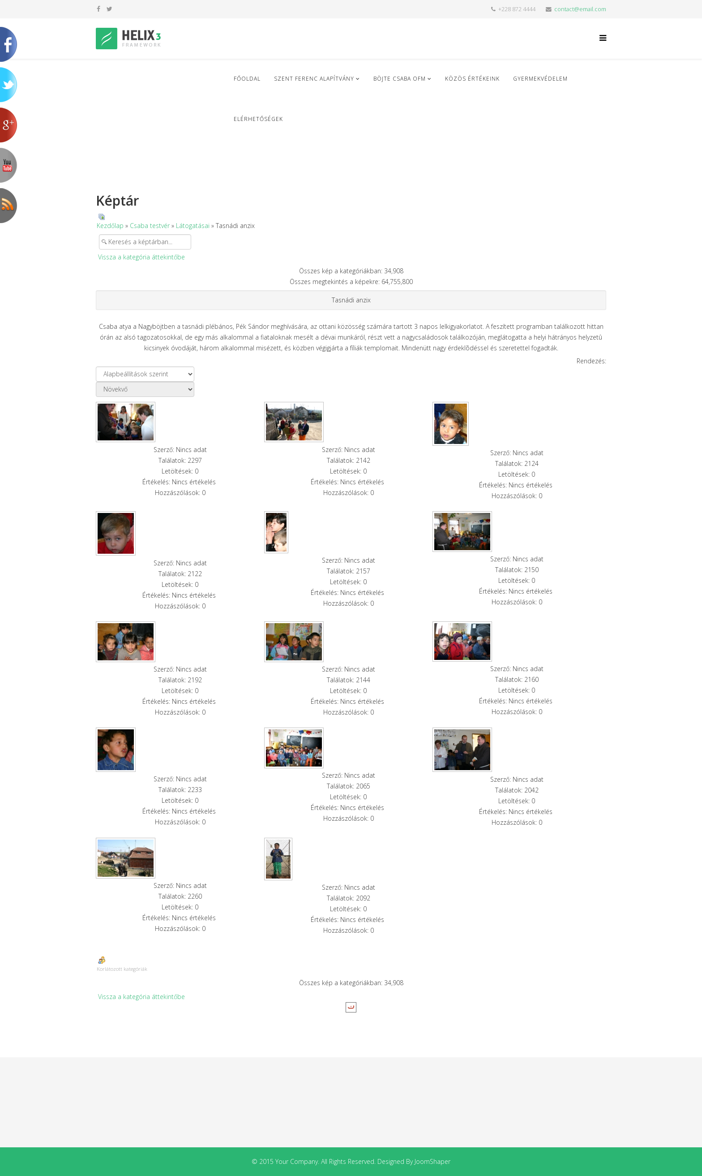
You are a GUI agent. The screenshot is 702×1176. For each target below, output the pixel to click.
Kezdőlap (110, 225)
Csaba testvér (150, 225)
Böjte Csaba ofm (399, 78)
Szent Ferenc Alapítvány (314, 78)
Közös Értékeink (472, 78)
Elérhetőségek (258, 119)
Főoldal (247, 78)
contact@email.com (580, 9)
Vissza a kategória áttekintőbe (141, 257)
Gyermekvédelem (540, 78)
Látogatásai (193, 225)
